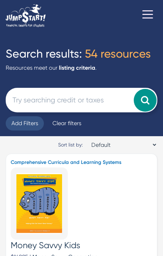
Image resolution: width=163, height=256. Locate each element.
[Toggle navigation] (147, 15)
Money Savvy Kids (45, 245)
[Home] (26, 15)
